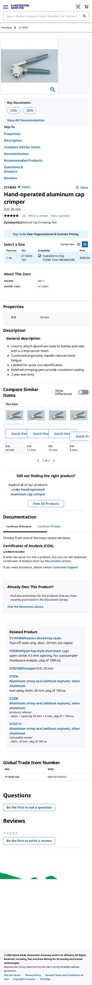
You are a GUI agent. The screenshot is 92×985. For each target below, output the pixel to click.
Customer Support (65, 567)
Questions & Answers (13, 169)
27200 (13, 698)
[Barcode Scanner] (78, 6)
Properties (12, 134)
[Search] (84, 16)
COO (29, 110)
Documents (53, 561)
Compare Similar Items (22, 147)
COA (13, 110)
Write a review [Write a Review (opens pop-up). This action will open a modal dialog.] (38, 215)
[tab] (10, 27)
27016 (13, 676)
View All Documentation (25, 120)
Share (82, 187)
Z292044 (15, 651)
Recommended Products (23, 160)
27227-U (15, 724)
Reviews (10, 178)
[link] (12, 975)
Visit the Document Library (25, 606)
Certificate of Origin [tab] (49, 526)
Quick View (19, 433)
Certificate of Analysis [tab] (19, 526)
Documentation (16, 154)
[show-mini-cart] (86, 6)
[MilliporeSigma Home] (20, 6)
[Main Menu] (5, 6)
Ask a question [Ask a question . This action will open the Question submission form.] (60, 215)
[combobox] (46, 16)
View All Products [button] (46, 503)
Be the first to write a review (31, 842)
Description (13, 140)
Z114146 (15, 638)
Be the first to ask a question (29, 807)
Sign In (17, 234)
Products (7, 27)
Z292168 (15, 668)
